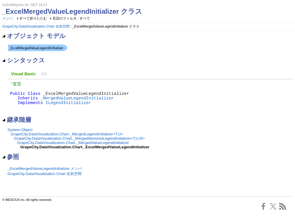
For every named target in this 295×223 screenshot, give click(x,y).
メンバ (7, 18)
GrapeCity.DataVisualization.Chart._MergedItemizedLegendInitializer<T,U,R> (79, 145)
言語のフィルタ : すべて (71, 18)
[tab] (23, 74)
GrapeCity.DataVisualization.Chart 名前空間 (35, 26)
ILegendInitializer (68, 107)
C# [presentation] (44, 74)
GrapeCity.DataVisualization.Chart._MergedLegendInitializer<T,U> (67, 140)
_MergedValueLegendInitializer (77, 102)
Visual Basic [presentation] (23, 74)
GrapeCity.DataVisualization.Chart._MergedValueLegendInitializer (73, 149)
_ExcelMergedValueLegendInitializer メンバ (44, 175)
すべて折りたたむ (33, 18)
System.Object (20, 136)
